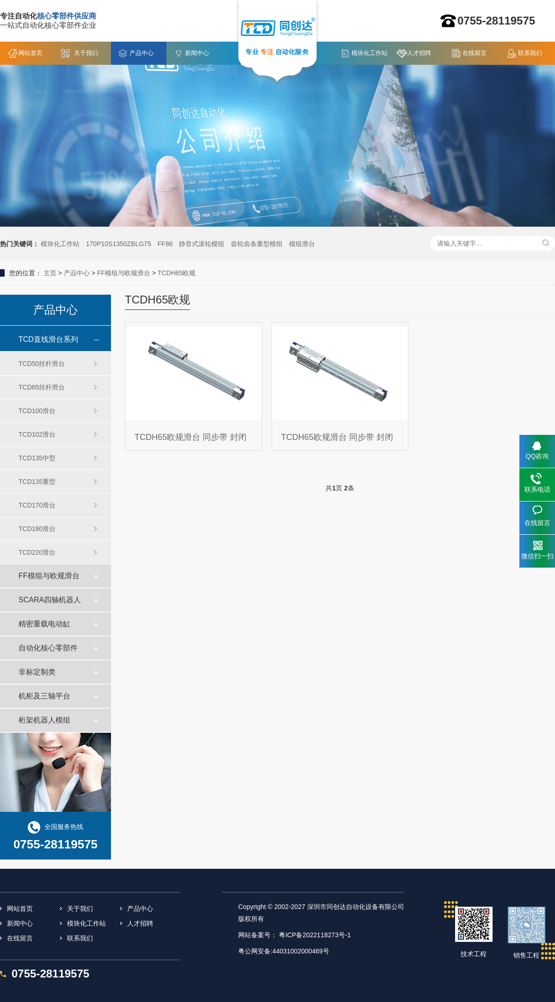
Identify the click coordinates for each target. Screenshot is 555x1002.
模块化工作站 (370, 52)
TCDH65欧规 (177, 273)
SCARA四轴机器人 (49, 600)
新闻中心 (197, 52)
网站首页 (30, 52)
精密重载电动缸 (44, 624)
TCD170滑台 (37, 505)
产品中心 (142, 52)
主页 (49, 273)
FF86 (165, 243)
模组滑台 (302, 243)
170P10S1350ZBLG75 (118, 243)
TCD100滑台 (37, 410)
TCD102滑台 (37, 434)
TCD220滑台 (37, 552)
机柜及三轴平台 (44, 696)
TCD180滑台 (37, 528)
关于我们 (86, 52)
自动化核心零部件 (48, 648)
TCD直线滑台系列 (48, 339)
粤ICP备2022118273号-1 (315, 935)
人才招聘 (419, 52)
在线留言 (474, 52)
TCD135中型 (37, 458)
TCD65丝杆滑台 (41, 387)
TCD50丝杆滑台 (41, 363)
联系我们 (530, 52)
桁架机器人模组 (44, 720)
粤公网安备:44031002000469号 (283, 951)
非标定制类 (37, 672)
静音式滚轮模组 (201, 243)
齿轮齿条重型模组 (257, 243)
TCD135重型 (37, 481)
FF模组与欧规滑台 (123, 273)
